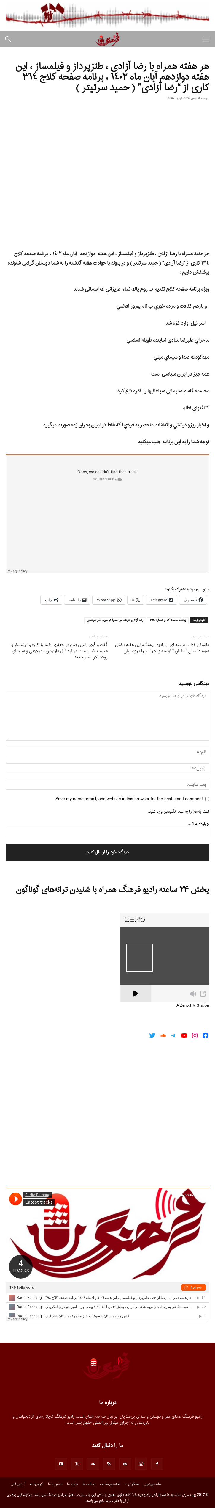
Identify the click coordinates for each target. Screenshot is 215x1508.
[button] (205, 39)
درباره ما (72, 1484)
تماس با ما (55, 1484)
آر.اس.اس (18, 1484)
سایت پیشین (153, 1484)
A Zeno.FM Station (192, 1005)
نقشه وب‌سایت (110, 1484)
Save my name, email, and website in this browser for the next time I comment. (128, 799)
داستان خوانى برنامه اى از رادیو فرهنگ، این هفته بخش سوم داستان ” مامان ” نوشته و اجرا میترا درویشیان (162, 648)
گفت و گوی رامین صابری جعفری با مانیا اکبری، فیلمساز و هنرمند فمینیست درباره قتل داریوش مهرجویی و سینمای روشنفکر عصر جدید (59, 651)
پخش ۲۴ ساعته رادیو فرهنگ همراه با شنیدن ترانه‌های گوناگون (112, 890)
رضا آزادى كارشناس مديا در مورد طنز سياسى (115, 620)
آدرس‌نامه (36, 1484)
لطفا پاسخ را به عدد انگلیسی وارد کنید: (178, 812)
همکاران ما (132, 1484)
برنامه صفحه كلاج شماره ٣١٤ (168, 620)
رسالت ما (89, 1484)
